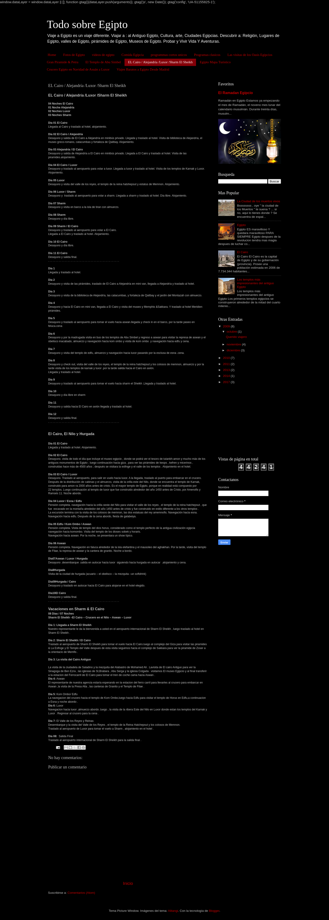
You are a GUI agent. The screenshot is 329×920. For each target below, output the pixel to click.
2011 (227, 364)
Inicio (128, 883)
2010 (227, 358)
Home (52, 55)
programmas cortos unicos (169, 55)
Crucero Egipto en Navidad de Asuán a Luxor (78, 69)
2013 (227, 370)
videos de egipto (103, 55)
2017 (227, 382)
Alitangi (173, 910)
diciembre (234, 350)
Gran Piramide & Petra (62, 62)
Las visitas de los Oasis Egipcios (250, 55)
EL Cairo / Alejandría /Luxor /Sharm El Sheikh (160, 62)
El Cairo (242, 252)
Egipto (241, 225)
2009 (227, 326)
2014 (227, 376)
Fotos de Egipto (74, 55)
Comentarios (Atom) (81, 892)
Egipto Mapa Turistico (215, 62)
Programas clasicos (207, 55)
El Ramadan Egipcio (235, 93)
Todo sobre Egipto (87, 24)
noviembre (234, 344)
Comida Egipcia (133, 55)
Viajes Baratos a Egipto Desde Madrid (143, 69)
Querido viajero (236, 337)
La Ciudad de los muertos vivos (258, 201)
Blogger (214, 910)
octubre (232, 331)
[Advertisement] (246, 420)
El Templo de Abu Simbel (103, 62)
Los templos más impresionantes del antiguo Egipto (255, 283)
